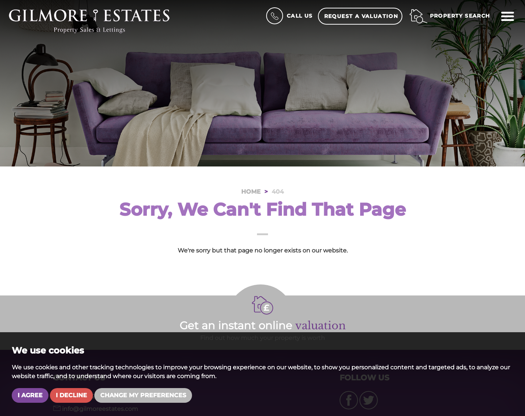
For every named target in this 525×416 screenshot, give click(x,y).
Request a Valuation (361, 16)
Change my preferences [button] (143, 395)
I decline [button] (71, 395)
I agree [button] (30, 395)
